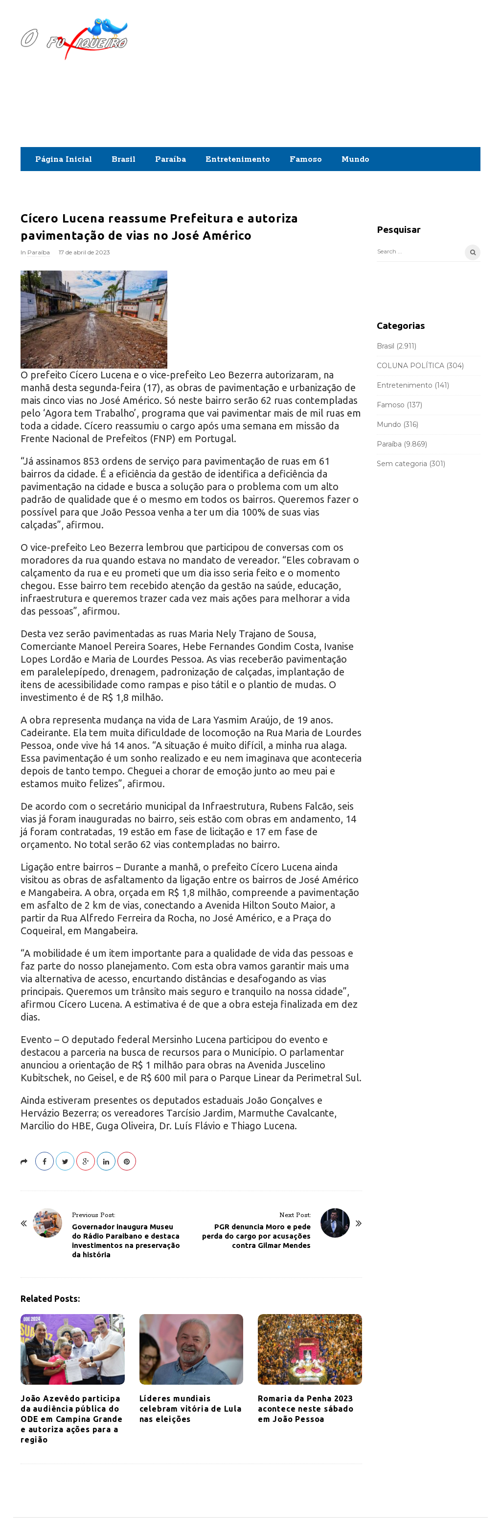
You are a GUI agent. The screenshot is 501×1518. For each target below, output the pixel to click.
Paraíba (170, 159)
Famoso (306, 159)
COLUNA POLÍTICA (410, 365)
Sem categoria (402, 463)
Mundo (355, 159)
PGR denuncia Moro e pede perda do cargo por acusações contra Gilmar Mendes (256, 1235)
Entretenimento (237, 159)
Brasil (124, 159)
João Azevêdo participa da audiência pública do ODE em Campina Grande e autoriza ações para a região (72, 1419)
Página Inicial (63, 159)
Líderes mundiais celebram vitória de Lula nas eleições (190, 1408)
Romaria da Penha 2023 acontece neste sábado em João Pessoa (306, 1408)
